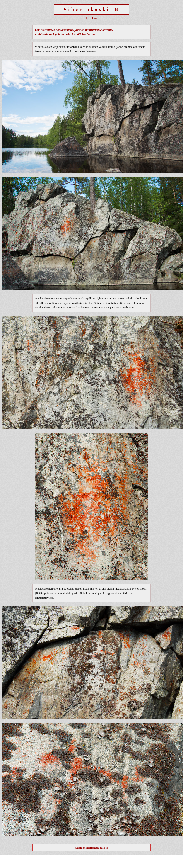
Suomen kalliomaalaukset (91, 847)
